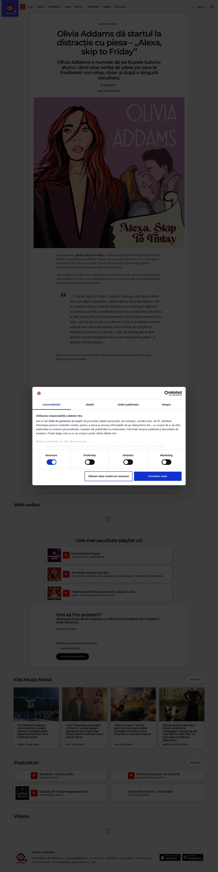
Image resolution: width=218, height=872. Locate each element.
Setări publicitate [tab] (128, 404)
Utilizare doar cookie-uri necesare (108, 476)
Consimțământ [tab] (51, 404)
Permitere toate (158, 476)
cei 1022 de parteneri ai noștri (63, 421)
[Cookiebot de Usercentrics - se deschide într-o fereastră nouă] (167, 393)
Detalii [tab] (90, 404)
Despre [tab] (166, 404)
